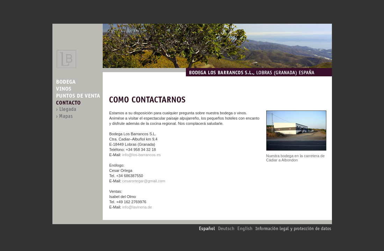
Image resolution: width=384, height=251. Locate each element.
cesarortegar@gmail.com (143, 181)
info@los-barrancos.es (141, 155)
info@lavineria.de (137, 207)
